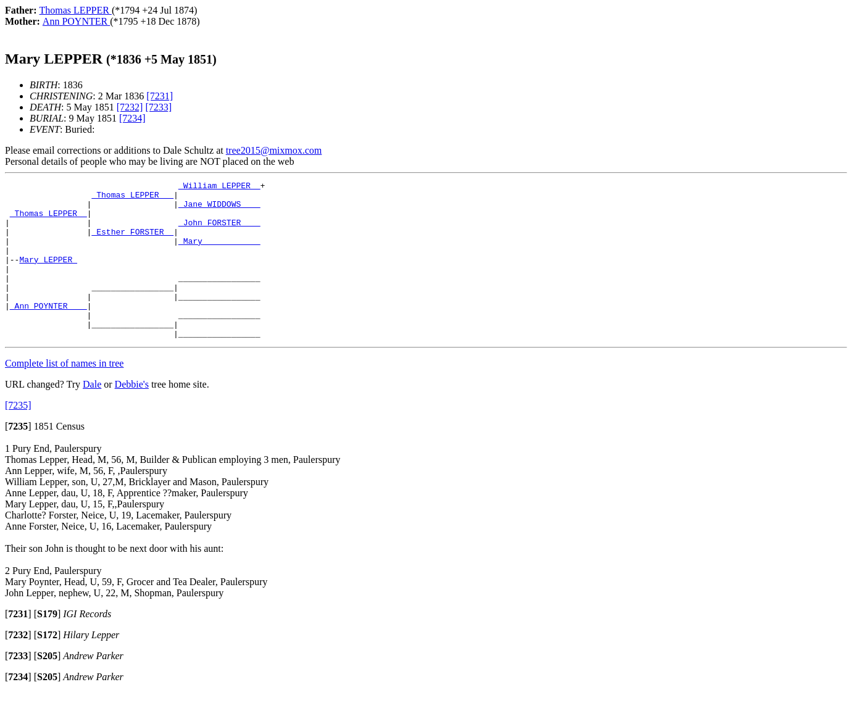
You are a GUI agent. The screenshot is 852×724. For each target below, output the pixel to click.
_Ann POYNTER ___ (48, 331)
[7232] (130, 107)
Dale (92, 415)
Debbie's (132, 415)
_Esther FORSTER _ (132, 242)
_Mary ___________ (219, 253)
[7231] (159, 96)
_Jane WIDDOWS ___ (219, 209)
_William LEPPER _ (219, 187)
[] (18, 457)
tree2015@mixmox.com (274, 150)
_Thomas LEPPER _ (48, 220)
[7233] (158, 107)
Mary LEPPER (48, 275)
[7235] (18, 436)
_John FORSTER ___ (219, 231)
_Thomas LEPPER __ (132, 198)
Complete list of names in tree (64, 394)
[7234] (132, 118)
